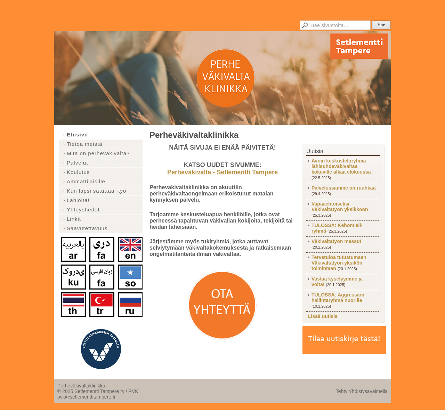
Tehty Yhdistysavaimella (362, 391)
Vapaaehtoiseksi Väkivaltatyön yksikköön (340, 206)
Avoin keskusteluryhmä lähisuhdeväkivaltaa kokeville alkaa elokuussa (341, 166)
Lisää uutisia (323, 316)
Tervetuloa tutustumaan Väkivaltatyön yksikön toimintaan (339, 262)
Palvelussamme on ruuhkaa (343, 188)
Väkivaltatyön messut (336, 241)
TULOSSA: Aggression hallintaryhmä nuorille (338, 297)
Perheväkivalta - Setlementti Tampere (222, 172)
